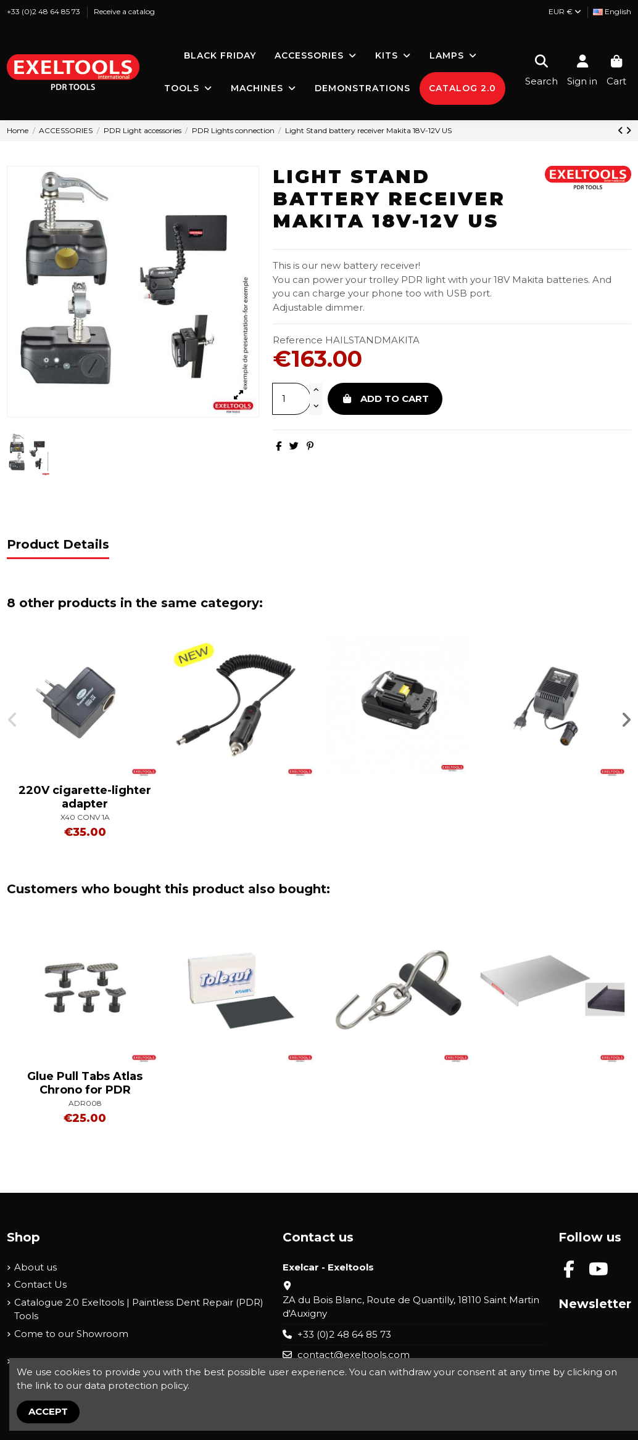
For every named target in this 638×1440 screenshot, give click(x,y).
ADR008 (85, 1103)
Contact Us (40, 1284)
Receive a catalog (124, 11)
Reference (298, 340)
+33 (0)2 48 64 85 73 (44, 11)
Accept (48, 1411)
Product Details (58, 545)
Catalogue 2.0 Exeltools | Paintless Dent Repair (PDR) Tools (138, 1309)
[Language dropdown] (612, 12)
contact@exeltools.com (353, 1354)
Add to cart (385, 398)
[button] (12, 720)
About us (35, 1267)
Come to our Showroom (71, 1334)
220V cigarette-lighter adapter (85, 797)
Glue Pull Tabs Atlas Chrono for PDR (85, 1083)
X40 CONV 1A (85, 817)
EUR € (565, 11)
